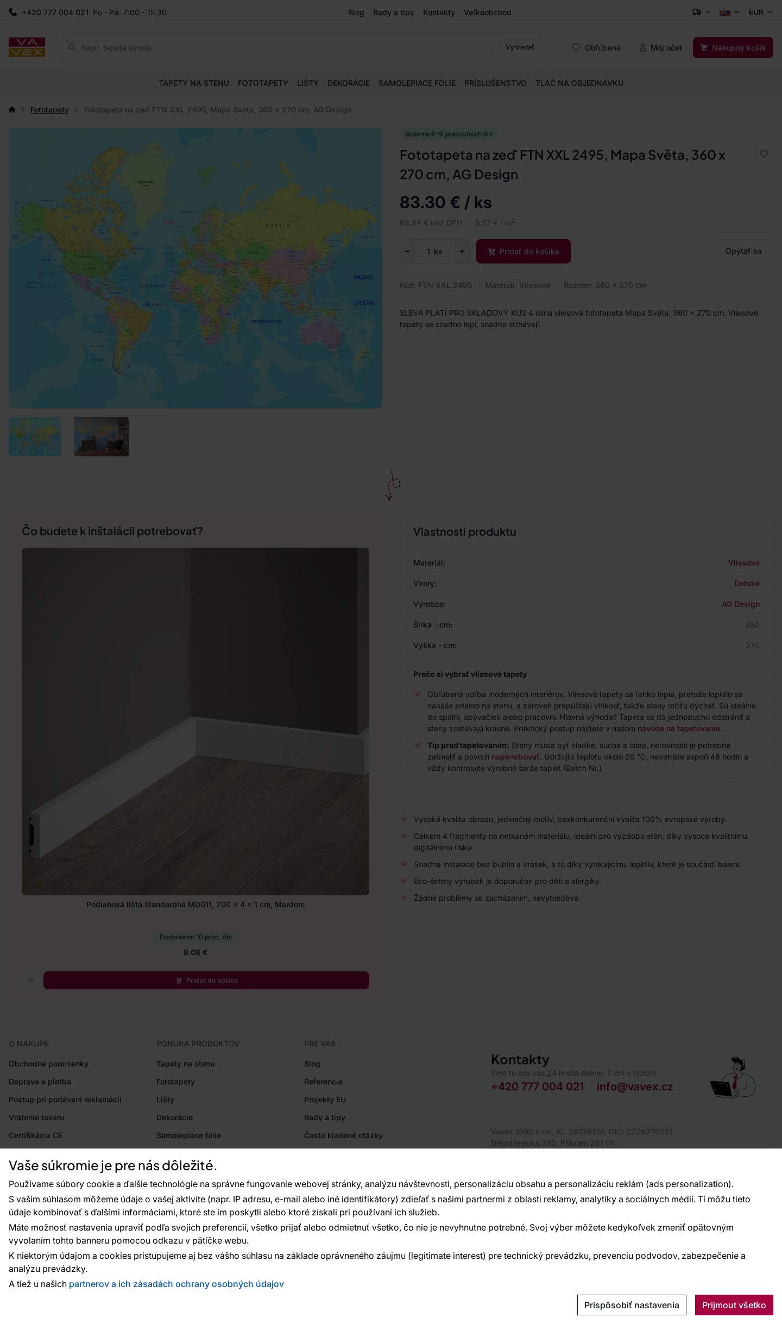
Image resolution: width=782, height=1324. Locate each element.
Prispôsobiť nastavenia (631, 1305)
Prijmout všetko (734, 1305)
